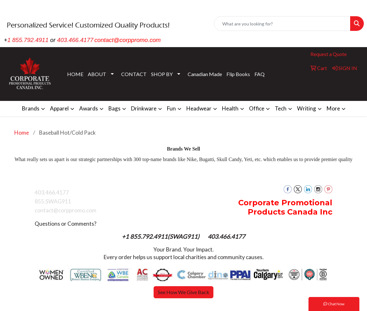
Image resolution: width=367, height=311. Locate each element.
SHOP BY (162, 74)
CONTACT (134, 74)
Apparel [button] (59, 108)
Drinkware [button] (143, 108)
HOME (75, 74)
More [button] (333, 108)
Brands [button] (30, 108)
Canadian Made (205, 74)
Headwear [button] (198, 108)
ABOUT (97, 74)
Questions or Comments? (65, 223)
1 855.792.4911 (28, 40)
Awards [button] (88, 108)
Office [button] (256, 108)
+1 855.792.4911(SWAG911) (161, 236)
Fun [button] (171, 108)
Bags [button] (114, 108)
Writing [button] (306, 108)
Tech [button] (281, 108)
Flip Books (238, 74)
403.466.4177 (75, 40)
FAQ (259, 74)
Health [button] (230, 108)
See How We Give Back (183, 292)
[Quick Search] (282, 23)
